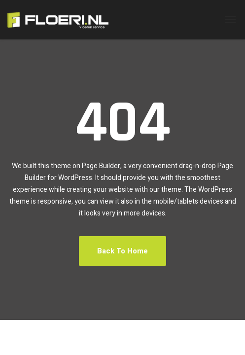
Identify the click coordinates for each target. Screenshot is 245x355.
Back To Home (122, 251)
